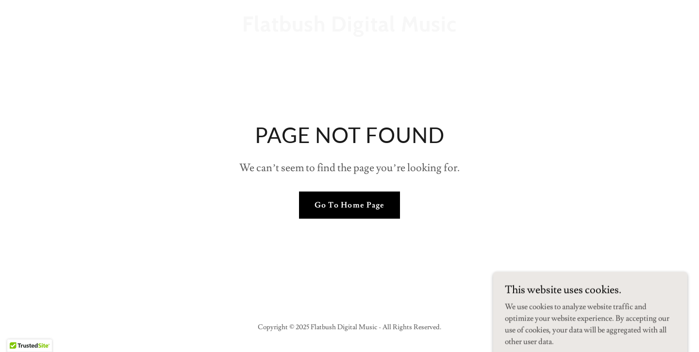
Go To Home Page (349, 205)
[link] (349, 29)
